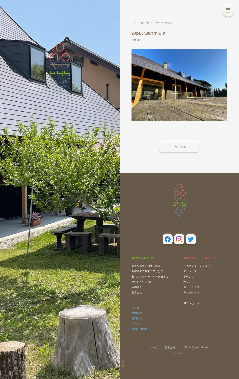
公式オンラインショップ (197, 265)
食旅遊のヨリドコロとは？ (147, 271)
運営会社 (137, 292)
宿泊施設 (137, 313)
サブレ (187, 281)
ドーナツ (188, 276)
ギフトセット (191, 303)
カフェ (135, 307)
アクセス (137, 323)
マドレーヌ (190, 271)
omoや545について (143, 258)
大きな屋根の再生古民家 (146, 265)
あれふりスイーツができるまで (150, 276)
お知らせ (137, 318)
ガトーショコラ (192, 287)
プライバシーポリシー (195, 347)
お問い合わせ (139, 328)
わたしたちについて (143, 281)
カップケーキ (191, 292)
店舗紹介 (137, 287)
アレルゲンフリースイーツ (199, 258)
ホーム (154, 347)
